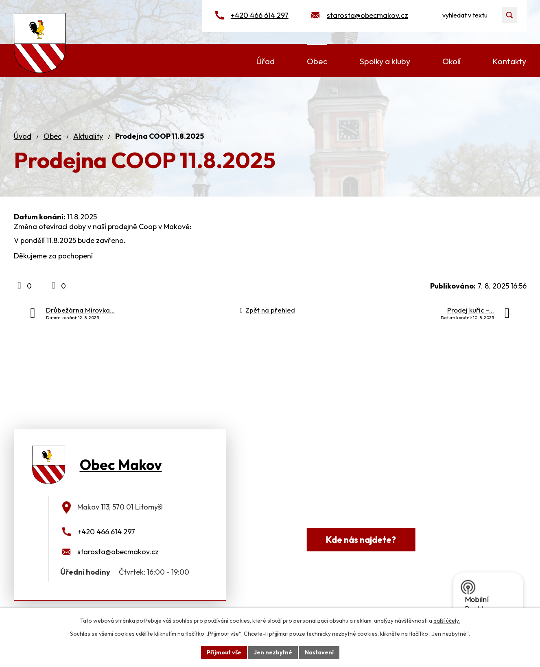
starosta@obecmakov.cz (367, 15)
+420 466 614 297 (260, 15)
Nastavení (319, 652)
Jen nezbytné (273, 652)
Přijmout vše (224, 652)
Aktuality (88, 136)
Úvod (22, 136)
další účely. (446, 620)
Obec (52, 136)
